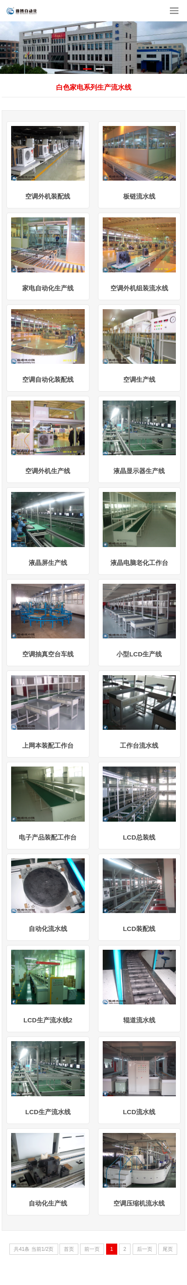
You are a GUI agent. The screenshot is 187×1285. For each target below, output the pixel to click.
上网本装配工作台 (48, 745)
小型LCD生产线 (139, 654)
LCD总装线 (139, 837)
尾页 (168, 1249)
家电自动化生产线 (48, 288)
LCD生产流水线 (48, 1111)
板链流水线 (139, 196)
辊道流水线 (139, 1020)
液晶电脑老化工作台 (139, 562)
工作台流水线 (139, 745)
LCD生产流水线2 (48, 1020)
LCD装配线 (139, 928)
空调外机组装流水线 (139, 288)
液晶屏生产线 (48, 562)
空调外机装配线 (47, 196)
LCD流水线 (139, 1111)
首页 (69, 1249)
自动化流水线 (48, 928)
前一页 (92, 1249)
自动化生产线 (48, 1203)
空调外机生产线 (47, 470)
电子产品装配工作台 (48, 837)
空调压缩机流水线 (139, 1203)
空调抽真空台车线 (48, 654)
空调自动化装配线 (48, 379)
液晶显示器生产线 (139, 470)
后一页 (144, 1249)
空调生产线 (139, 379)
